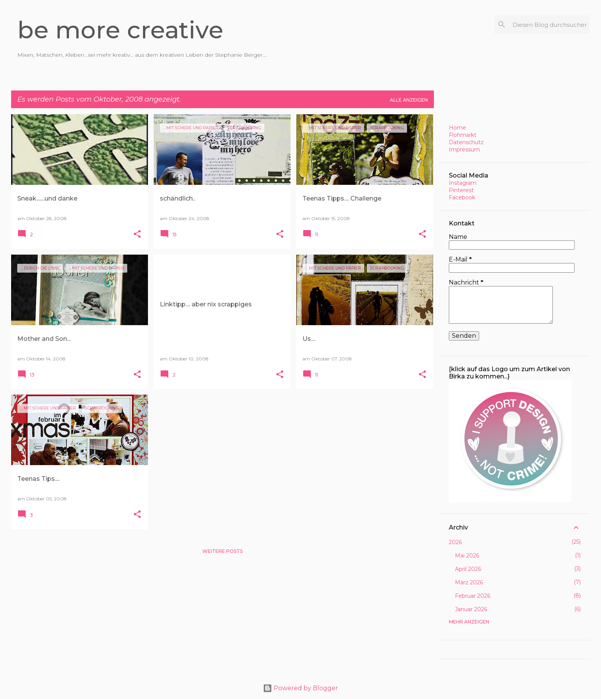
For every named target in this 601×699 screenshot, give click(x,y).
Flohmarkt (462, 135)
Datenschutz (466, 142)
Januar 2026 (471, 609)
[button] (137, 234)
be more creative (120, 29)
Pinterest (461, 190)
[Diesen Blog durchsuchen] (549, 24)
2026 (455, 542)
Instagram (462, 182)
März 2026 (469, 582)
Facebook (462, 197)
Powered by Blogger (300, 688)
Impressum (464, 149)
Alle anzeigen (409, 100)
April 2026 (468, 569)
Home (457, 127)
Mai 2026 (467, 555)
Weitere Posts (222, 551)
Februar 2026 (472, 595)
